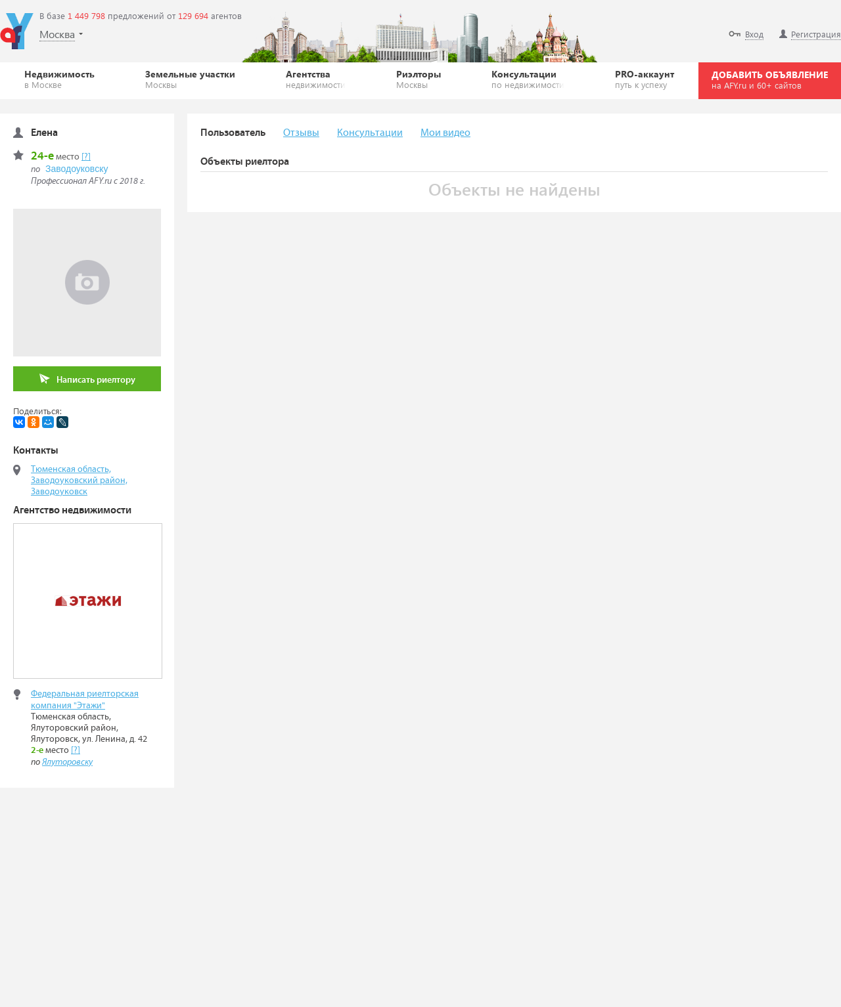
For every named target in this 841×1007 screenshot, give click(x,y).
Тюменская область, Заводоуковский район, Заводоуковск (79, 480)
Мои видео (445, 133)
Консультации (527, 79)
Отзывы (301, 133)
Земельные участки (190, 79)
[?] (86, 157)
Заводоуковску (76, 168)
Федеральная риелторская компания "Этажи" (85, 699)
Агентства (316, 79)
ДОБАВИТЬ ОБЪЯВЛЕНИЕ (770, 79)
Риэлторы (418, 79)
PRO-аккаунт (644, 79)
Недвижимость (59, 79)
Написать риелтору (87, 379)
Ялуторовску (67, 762)
